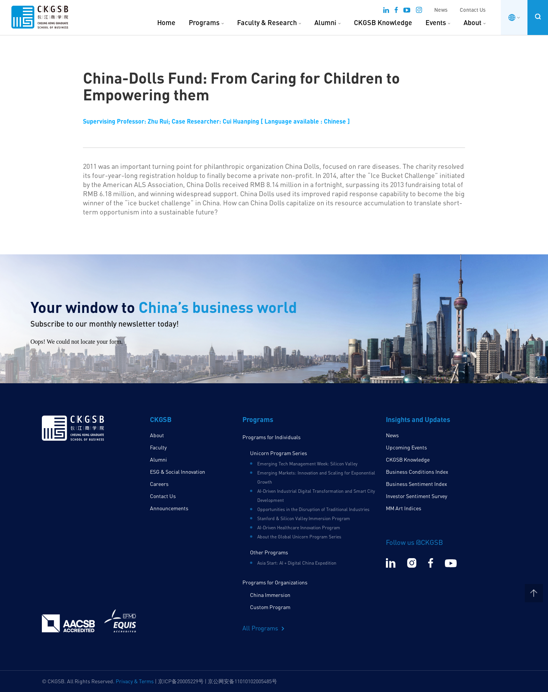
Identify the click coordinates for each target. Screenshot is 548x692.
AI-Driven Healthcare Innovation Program (298, 527)
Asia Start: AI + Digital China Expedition (296, 563)
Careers (159, 484)
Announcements (169, 508)
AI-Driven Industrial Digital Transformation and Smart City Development (316, 495)
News (441, 9)
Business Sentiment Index (416, 484)
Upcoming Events (406, 447)
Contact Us (473, 9)
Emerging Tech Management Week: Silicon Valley (307, 464)
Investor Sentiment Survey (416, 496)
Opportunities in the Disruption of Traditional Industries (313, 509)
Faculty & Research (267, 22)
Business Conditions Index (417, 471)
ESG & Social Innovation (177, 471)
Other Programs (269, 552)
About (472, 22)
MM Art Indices (403, 508)
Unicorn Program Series (278, 453)
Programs (204, 22)
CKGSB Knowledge (383, 22)
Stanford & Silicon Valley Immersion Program (303, 518)
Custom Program (270, 607)
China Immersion (270, 595)
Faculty (158, 447)
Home (166, 22)
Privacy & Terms (135, 681)
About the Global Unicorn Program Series (299, 537)
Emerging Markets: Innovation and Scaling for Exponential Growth (316, 477)
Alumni (325, 22)
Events (435, 22)
